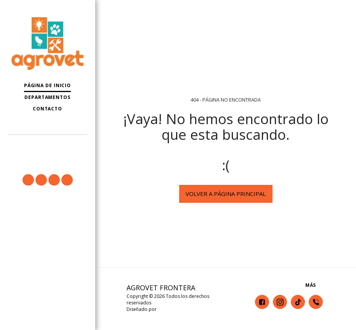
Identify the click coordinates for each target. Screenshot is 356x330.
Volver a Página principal (226, 193)
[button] (47, 145)
